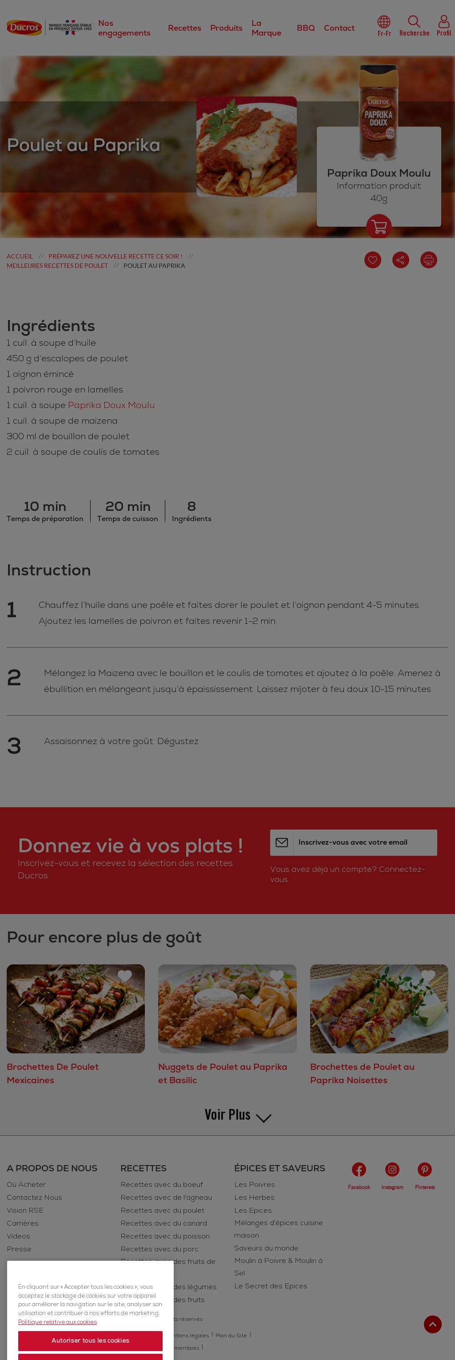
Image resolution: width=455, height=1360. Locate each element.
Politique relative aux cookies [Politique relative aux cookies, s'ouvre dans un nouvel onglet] (57, 1342)
